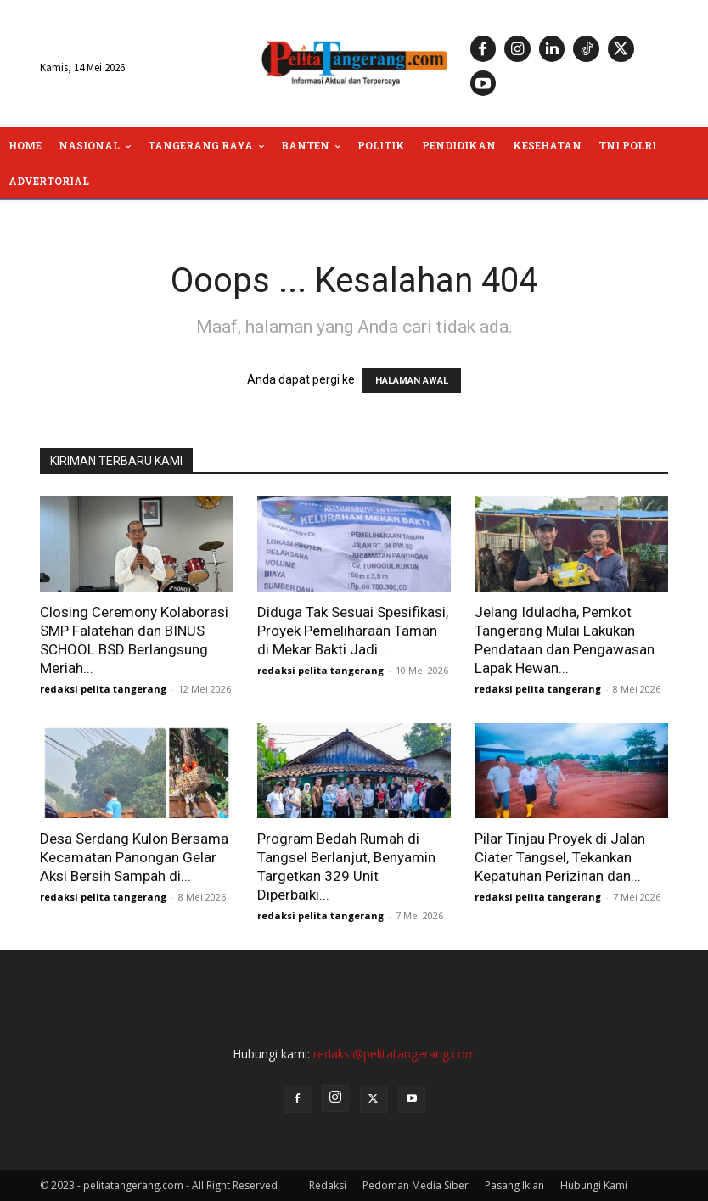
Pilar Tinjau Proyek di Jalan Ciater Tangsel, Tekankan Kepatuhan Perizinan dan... (560, 857)
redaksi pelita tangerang (103, 688)
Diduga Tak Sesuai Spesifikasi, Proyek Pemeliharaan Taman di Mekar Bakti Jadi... (352, 630)
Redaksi (327, 1185)
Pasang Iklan (514, 1185)
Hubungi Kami (593, 1185)
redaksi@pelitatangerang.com (394, 1054)
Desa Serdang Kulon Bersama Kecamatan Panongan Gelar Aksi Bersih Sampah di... (134, 857)
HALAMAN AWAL (411, 380)
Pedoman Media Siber (415, 1185)
